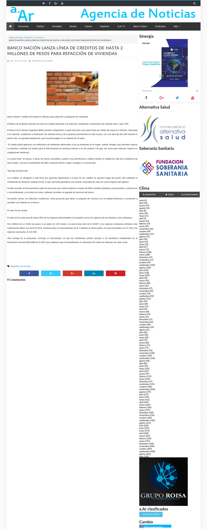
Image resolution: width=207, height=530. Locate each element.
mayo (141, 216)
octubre (143, 231)
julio (141, 210)
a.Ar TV (121, 26)
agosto (142, 208)
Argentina (29, 37)
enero (142, 226)
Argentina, (37, 61)
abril (141, 203)
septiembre (144, 234)
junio (141, 200)
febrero (142, 223)
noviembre (144, 228)
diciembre (143, 257)
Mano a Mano (140, 26)
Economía (39, 37)
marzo (142, 205)
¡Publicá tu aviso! (151, 514)
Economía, (48, 61)
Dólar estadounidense (153, 527)
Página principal (15, 37)
